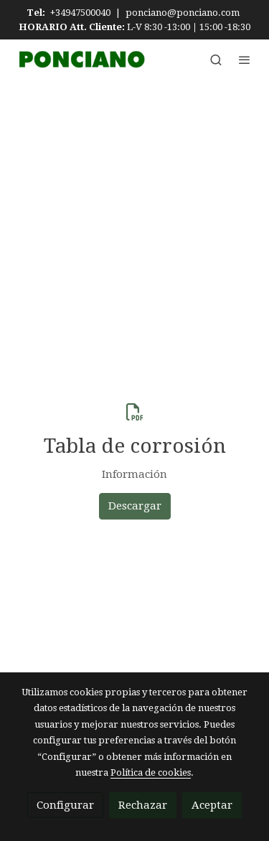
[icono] (134, 411)
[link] (80, 59)
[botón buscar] (216, 59)
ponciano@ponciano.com (183, 12)
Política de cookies (150, 772)
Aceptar (212, 805)
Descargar (134, 505)
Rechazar (142, 805)
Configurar (65, 805)
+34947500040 (80, 12)
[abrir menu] (245, 59)
